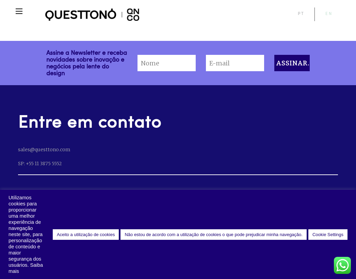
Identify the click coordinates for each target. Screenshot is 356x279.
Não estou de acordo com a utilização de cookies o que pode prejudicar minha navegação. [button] (214, 234)
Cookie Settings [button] (327, 234)
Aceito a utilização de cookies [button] (86, 234)
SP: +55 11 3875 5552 (40, 163)
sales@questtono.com (44, 149)
